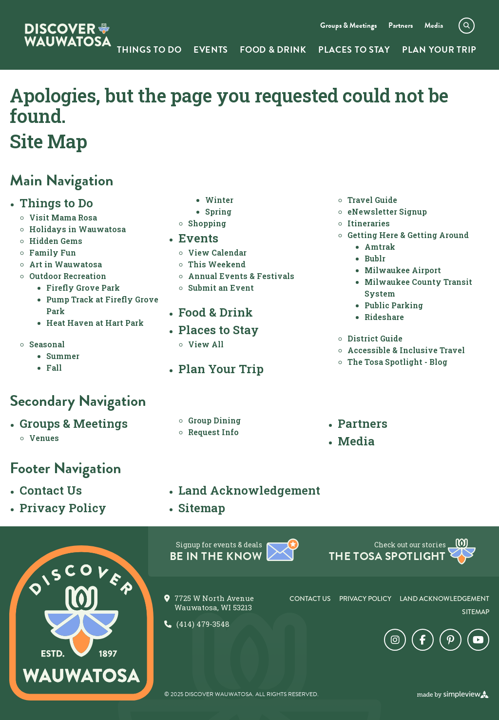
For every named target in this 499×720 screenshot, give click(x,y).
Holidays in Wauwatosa (77, 229)
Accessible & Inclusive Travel (406, 350)
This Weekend (217, 264)
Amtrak (380, 246)
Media (356, 441)
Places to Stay (218, 330)
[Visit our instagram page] (395, 640)
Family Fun (52, 252)
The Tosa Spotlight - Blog (397, 362)
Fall (54, 367)
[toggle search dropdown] (467, 26)
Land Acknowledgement (249, 490)
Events (198, 238)
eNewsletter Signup (387, 211)
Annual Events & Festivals (241, 276)
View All (206, 344)
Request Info (213, 432)
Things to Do (56, 203)
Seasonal (47, 344)
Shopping (207, 223)
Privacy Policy (62, 508)
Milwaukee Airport (403, 270)
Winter (219, 200)
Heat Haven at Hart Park (95, 323)
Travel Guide (372, 200)
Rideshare (384, 317)
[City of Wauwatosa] (67, 35)
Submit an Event (221, 287)
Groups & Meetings (73, 423)
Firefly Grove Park (83, 287)
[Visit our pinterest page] (450, 640)
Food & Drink (215, 312)
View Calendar (217, 252)
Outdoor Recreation (67, 276)
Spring (218, 211)
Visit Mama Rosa (63, 217)
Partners (362, 423)
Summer (62, 356)
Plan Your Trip (221, 369)
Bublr (375, 258)
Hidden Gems (55, 241)
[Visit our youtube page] (478, 640)
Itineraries (368, 223)
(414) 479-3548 (203, 624)
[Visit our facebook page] (423, 640)
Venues (44, 438)
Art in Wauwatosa (65, 264)
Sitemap (201, 508)
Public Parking (394, 305)
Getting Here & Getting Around (408, 235)
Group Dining (214, 420)
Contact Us (50, 490)
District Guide (375, 338)
